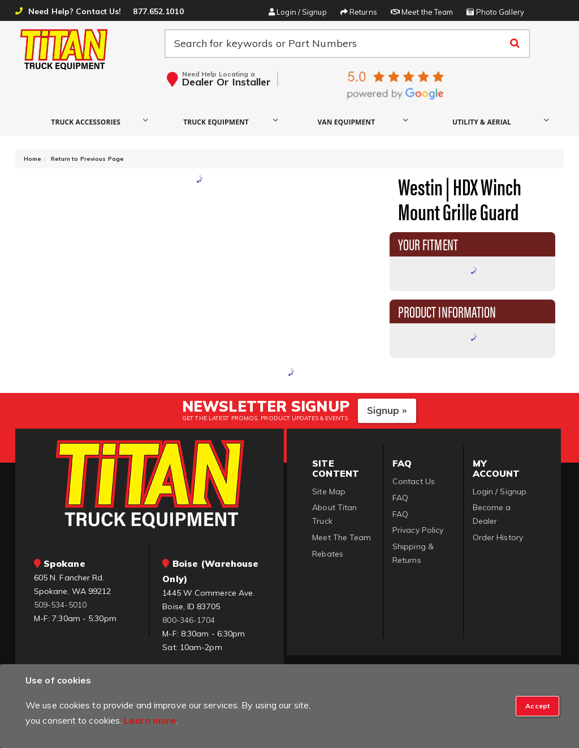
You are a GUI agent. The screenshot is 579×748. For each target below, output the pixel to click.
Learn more (150, 720)
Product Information (447, 311)
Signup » (387, 410)
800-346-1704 (188, 620)
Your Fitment (428, 243)
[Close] (537, 706)
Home (32, 159)
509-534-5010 (60, 605)
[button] (88, 121)
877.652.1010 (158, 11)
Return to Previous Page (87, 159)
